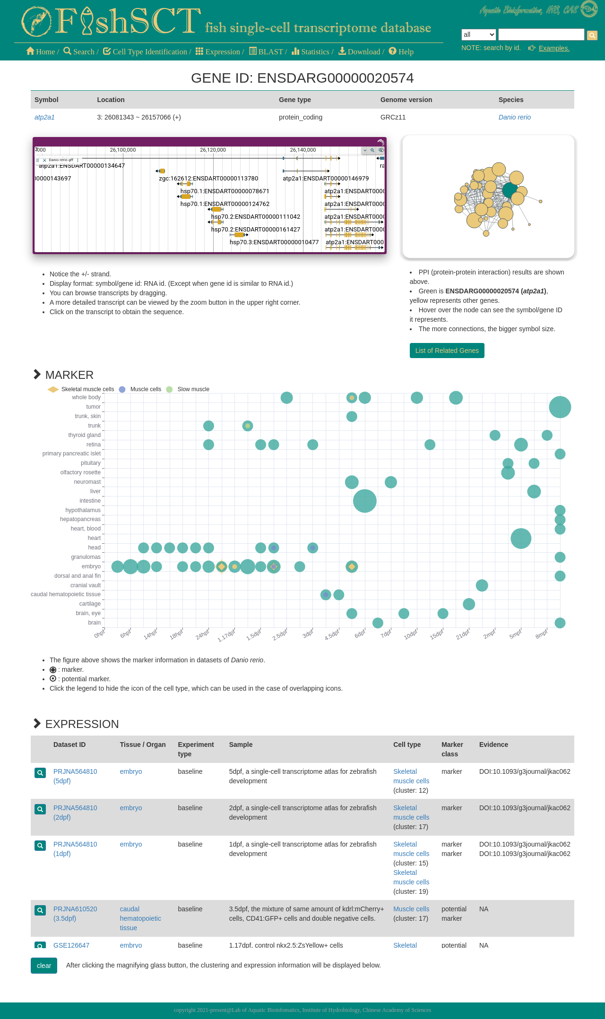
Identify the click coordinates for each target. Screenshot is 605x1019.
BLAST (266, 51)
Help (401, 51)
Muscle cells (411, 909)
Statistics (310, 51)
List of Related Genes (447, 350)
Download (359, 51)
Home (40, 51)
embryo (131, 771)
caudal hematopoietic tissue (140, 918)
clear (44, 965)
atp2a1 (45, 117)
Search (79, 51)
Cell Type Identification (145, 51)
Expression (218, 51)
